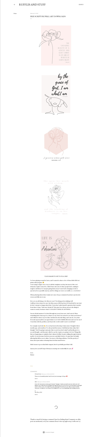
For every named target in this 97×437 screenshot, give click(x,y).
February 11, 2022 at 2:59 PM (43, 381)
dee (36, 381)
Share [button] (15, 13)
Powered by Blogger (48, 432)
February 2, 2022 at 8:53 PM (48, 374)
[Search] (81, 4)
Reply (36, 378)
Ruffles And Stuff (32, 4)
